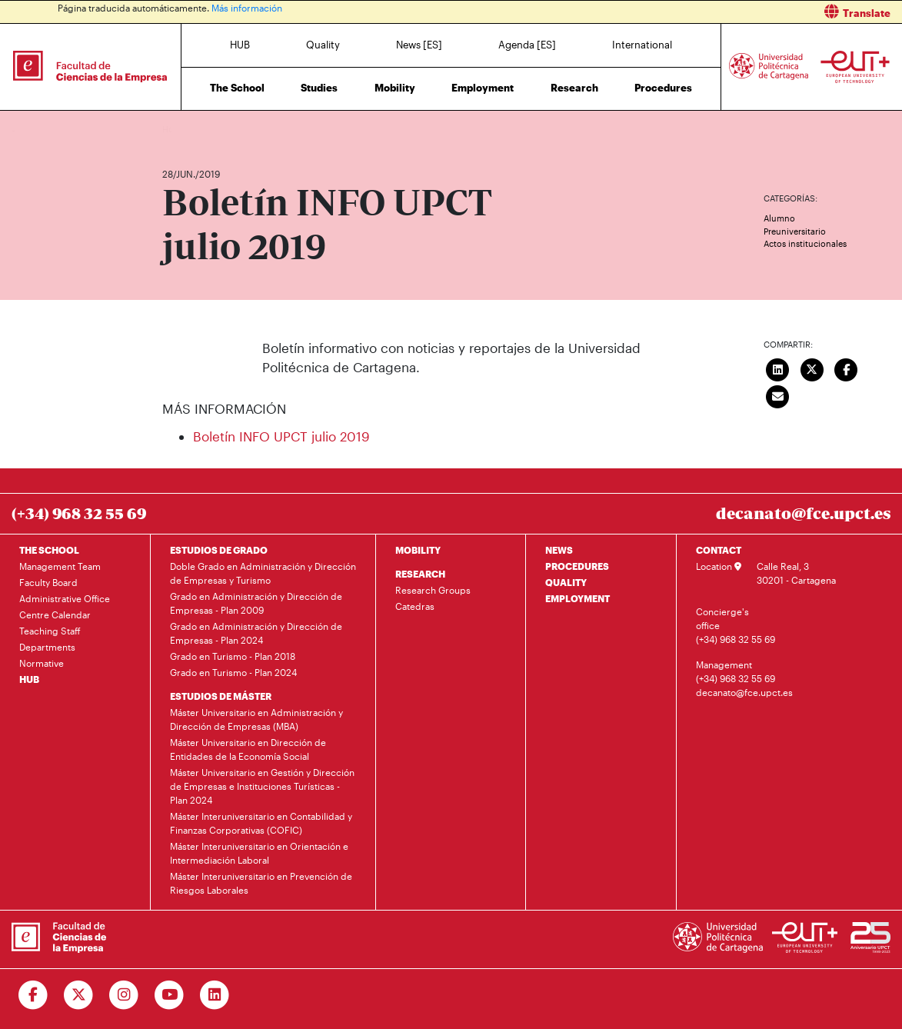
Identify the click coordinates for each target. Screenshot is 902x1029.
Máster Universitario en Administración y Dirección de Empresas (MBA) (256, 719)
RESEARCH (420, 573)
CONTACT (718, 549)
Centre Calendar (55, 614)
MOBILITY (418, 549)
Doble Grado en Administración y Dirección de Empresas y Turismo (263, 573)
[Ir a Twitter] (79, 995)
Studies (319, 88)
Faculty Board (48, 582)
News (204, 129)
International (642, 44)
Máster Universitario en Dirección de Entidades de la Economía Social (248, 749)
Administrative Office (64, 598)
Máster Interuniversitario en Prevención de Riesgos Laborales (261, 883)
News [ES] (419, 44)
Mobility (394, 88)
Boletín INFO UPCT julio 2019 (281, 436)
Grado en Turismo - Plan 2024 (233, 672)
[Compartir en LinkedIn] (778, 368)
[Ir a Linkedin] (215, 995)
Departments (47, 646)
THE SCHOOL (49, 549)
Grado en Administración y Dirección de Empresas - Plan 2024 (256, 633)
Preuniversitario (795, 231)
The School (237, 88)
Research (574, 88)
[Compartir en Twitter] (812, 368)
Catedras (414, 606)
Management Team (60, 566)
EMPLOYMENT (577, 598)
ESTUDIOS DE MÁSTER (220, 696)
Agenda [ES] (527, 44)
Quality (323, 44)
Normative (41, 663)
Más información (246, 7)
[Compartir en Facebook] (846, 368)
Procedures (663, 88)
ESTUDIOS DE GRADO (219, 549)
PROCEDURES (577, 566)
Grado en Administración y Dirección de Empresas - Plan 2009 (256, 603)
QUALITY (566, 582)
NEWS (559, 549)
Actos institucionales (805, 243)
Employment (482, 88)
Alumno (779, 218)
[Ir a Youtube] (169, 995)
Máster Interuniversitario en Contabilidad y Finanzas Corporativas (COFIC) (261, 823)
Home (175, 129)
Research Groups (433, 589)
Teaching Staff (50, 630)
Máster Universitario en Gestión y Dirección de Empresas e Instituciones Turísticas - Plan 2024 (262, 786)
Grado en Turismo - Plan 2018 (232, 656)
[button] (683, 12)
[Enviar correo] (778, 395)
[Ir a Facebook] (33, 995)
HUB (240, 44)
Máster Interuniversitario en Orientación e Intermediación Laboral (259, 853)
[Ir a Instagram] (124, 995)
